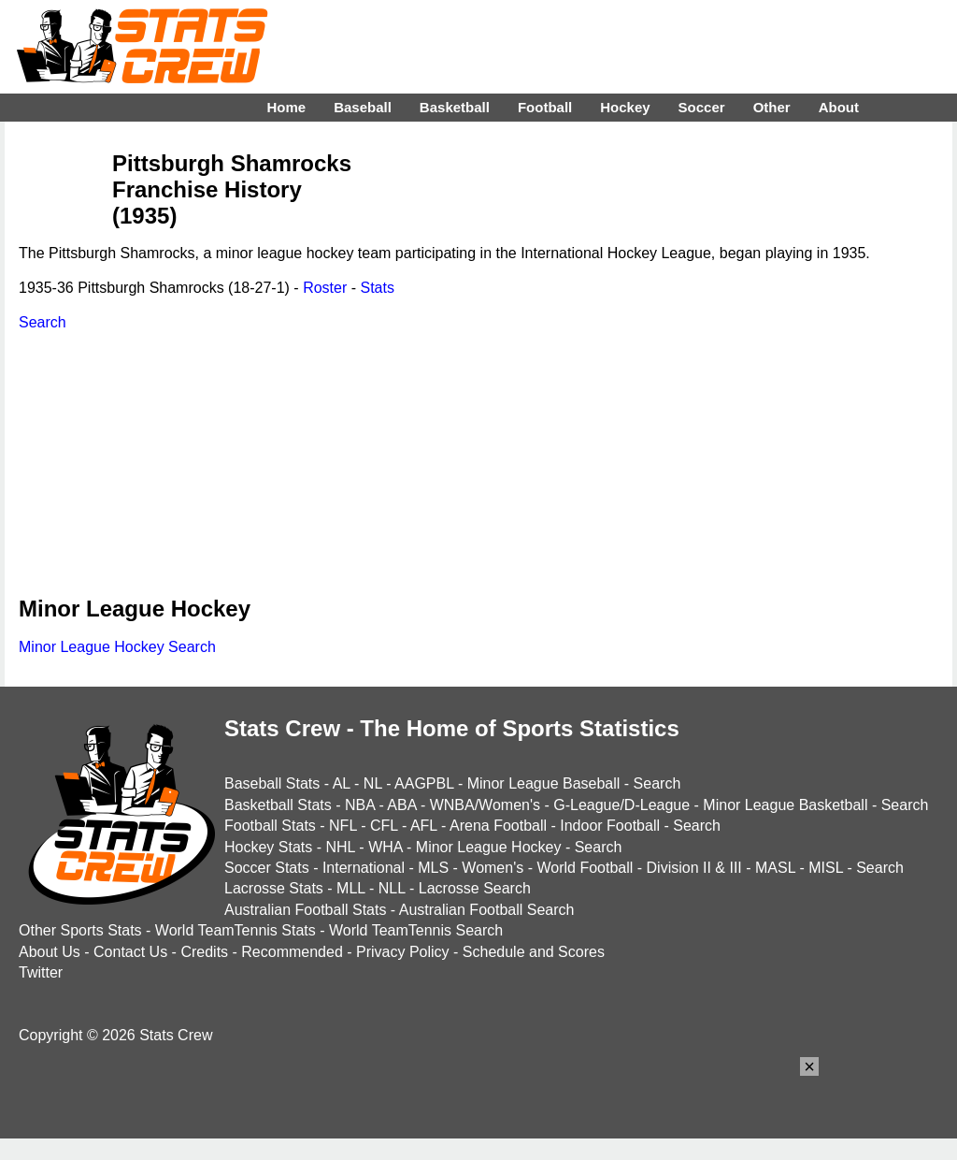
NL (373, 783)
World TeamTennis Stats (235, 930)
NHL (339, 847)
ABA (401, 805)
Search (42, 322)
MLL (350, 888)
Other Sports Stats (80, 930)
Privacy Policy (403, 952)
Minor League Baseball (544, 783)
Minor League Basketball (785, 805)
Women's (492, 868)
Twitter (41, 972)
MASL (775, 868)
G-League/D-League (621, 805)
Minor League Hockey (489, 847)
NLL (392, 888)
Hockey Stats (268, 847)
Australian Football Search (487, 910)
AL (341, 783)
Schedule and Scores (534, 952)
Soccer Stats (266, 868)
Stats (376, 288)
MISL (825, 868)
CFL (384, 826)
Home (286, 107)
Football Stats (270, 826)
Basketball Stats (278, 805)
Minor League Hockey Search (117, 647)
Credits (204, 952)
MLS (433, 868)
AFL (423, 826)
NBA (360, 805)
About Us (49, 952)
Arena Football (498, 826)
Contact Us (130, 952)
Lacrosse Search (475, 888)
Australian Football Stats (305, 910)
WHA (385, 847)
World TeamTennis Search (416, 930)
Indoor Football (610, 826)
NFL (343, 826)
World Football (584, 868)
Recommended (292, 952)
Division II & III (694, 868)
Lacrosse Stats (273, 888)
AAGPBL (423, 783)
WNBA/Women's (485, 805)
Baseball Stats (272, 783)
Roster (325, 288)
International (363, 868)
